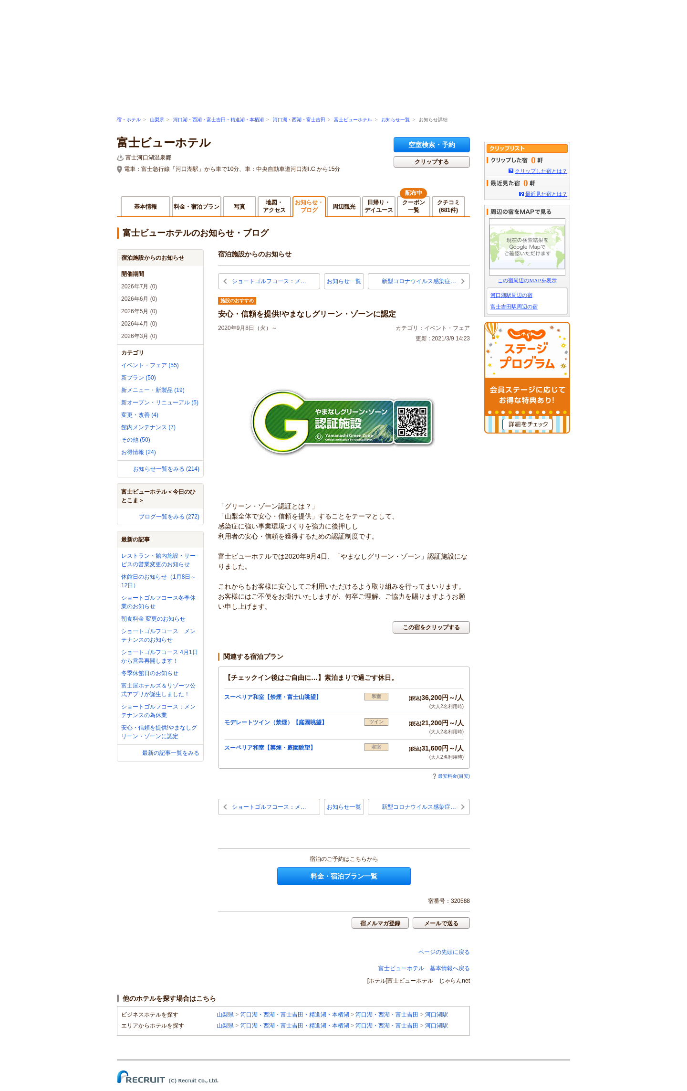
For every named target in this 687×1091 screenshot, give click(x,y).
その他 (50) (135, 439)
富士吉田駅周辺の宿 (514, 306)
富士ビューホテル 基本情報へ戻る (424, 968)
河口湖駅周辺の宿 (511, 295)
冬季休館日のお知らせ (149, 673)
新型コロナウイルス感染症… (419, 281)
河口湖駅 (436, 1014)
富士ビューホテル (353, 119)
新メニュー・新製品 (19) (153, 390)
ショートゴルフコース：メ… (269, 281)
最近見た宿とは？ (546, 194)
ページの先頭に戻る (444, 952)
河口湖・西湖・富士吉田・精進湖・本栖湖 (218, 119)
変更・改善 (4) (139, 415)
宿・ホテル (129, 119)
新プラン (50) (138, 377)
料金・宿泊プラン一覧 (344, 876)
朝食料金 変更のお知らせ (153, 618)
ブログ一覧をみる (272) (169, 516)
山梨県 (157, 119)
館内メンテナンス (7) (148, 427)
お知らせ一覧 (395, 119)
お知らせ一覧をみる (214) (166, 469)
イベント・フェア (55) (150, 365)
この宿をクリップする (431, 627)
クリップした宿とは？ (541, 171)
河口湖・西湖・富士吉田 (299, 119)
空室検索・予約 (431, 144)
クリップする (432, 162)
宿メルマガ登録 (380, 923)
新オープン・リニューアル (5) (159, 402)
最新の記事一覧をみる (170, 753)
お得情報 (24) (138, 452)
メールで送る (441, 923)
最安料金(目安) (451, 776)
